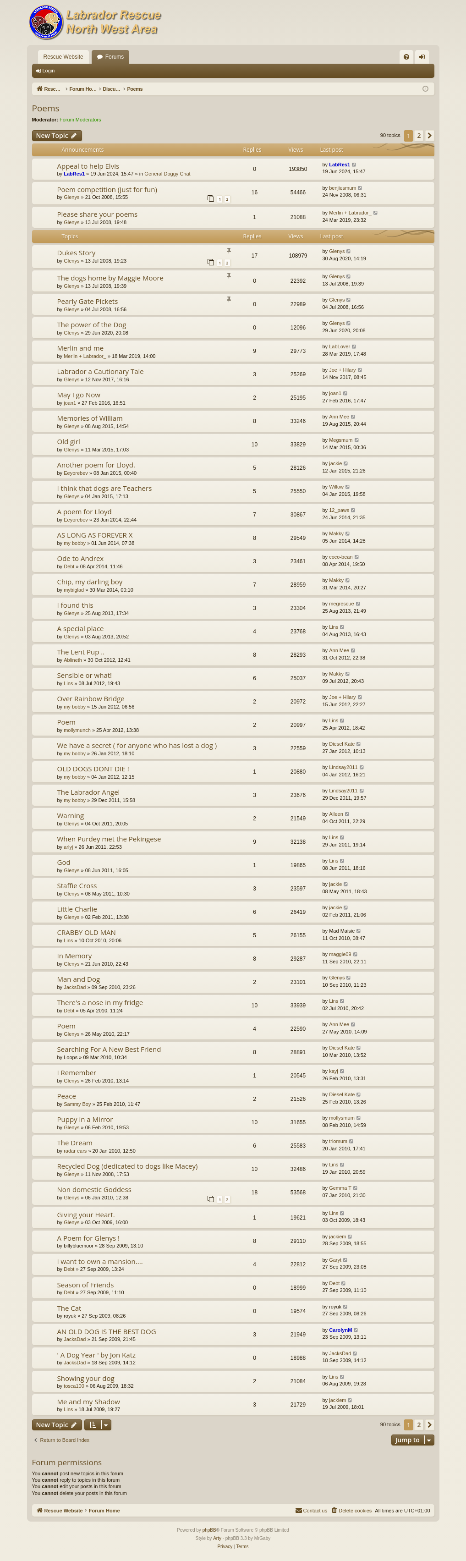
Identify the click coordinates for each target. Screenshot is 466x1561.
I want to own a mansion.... (100, 1261)
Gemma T (340, 1188)
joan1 (70, 403)
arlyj (68, 847)
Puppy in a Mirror (85, 1119)
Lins (333, 627)
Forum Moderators (80, 119)
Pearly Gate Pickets (87, 301)
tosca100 (74, 1386)
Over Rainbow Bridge (91, 698)
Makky (336, 533)
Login (49, 70)
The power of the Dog (91, 324)
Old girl (68, 441)
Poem (66, 721)
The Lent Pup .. (81, 651)
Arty (217, 1538)
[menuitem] (406, 57)
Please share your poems (97, 214)
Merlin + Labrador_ (350, 212)
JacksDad (75, 987)
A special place (80, 628)
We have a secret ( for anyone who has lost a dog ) (137, 745)
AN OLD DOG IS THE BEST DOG (106, 1331)
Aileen (336, 814)
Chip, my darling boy (90, 581)
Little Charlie (77, 908)
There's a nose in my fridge (100, 1002)
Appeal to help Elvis (88, 165)
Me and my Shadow (88, 1401)
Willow (336, 486)
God (64, 862)
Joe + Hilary (342, 370)
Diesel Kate (342, 744)
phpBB (209, 1530)
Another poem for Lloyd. (96, 464)
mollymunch (77, 730)
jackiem (337, 1236)
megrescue (341, 603)
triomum (338, 1141)
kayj (333, 1071)
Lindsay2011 (343, 767)
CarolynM (340, 1330)
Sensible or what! (84, 675)
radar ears (75, 1151)
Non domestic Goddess (94, 1189)
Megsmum (340, 440)
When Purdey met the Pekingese (109, 838)
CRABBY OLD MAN (86, 932)
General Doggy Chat (167, 173)
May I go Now (78, 394)
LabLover (339, 346)
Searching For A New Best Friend (109, 1049)
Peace (66, 1095)
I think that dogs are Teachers (104, 488)
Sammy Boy (77, 1104)
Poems (46, 108)
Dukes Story (76, 252)
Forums (114, 57)
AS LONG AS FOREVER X (95, 534)
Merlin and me (80, 347)
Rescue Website (63, 57)
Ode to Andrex (80, 558)
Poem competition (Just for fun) (107, 189)
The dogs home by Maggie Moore (110, 277)
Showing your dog (86, 1378)
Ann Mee (339, 416)
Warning (70, 815)
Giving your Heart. (86, 1214)
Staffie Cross (77, 885)
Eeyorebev (76, 473)
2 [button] (419, 135)
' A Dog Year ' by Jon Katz (96, 1354)
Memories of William (90, 418)
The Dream (75, 1142)
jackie (335, 463)
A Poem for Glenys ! (88, 1237)
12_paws (339, 510)
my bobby (75, 543)
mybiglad (74, 590)
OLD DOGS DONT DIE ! (93, 768)
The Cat (69, 1308)
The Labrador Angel (88, 792)
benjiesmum (342, 188)
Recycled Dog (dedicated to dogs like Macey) (127, 1166)
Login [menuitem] (423, 59)
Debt (69, 566)
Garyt (335, 1260)
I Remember (77, 1072)
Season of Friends (85, 1284)
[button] (429, 135)
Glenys (71, 197)
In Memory (74, 955)
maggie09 (340, 954)
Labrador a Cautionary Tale (100, 371)
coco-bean (340, 557)
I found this (75, 605)
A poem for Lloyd (84, 511)
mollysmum (342, 1118)
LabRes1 (74, 173)
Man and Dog (78, 979)
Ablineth (73, 660)
